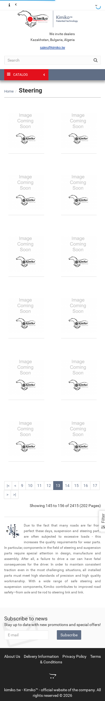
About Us (12, 656)
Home (9, 91)
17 (95, 485)
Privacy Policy (74, 656)
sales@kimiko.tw (52, 48)
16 (85, 485)
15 (76, 485)
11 (39, 485)
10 (30, 485)
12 (48, 485)
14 (67, 485)
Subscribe (69, 635)
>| (14, 494)
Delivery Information (41, 656)
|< (8, 485)
